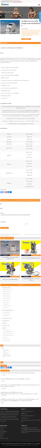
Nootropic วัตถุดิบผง (6, 329)
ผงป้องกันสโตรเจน (6, 302)
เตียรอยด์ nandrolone (6, 293)
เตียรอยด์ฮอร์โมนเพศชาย (7, 289)
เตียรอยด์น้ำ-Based (6, 315)
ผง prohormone (5, 325)
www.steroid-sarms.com (28, 411)
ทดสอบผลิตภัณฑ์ (3, 431)
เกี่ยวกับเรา (29, 445)
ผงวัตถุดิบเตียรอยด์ (5, 287)
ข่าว (3, 357)
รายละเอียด (5, 255)
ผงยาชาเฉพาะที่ (5, 338)
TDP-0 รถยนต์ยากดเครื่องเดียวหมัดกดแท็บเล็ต (31, 258)
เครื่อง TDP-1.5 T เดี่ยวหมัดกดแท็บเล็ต (10, 279)
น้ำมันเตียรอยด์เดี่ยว (6, 312)
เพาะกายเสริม (5, 307)
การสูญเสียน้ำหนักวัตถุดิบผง (7, 333)
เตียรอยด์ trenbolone (6, 295)
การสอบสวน (26, 39)
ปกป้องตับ (4, 337)
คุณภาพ (1, 434)
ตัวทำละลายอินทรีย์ (6, 340)
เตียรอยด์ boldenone (6, 291)
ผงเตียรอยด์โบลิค (5, 300)
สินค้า (7, 445)
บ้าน (4, 445)
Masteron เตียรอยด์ (6, 298)
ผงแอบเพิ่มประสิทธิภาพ (6, 305)
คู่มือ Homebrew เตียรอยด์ (7, 355)
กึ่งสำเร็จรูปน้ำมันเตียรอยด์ (7, 310)
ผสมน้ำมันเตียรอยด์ (6, 313)
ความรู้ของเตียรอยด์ (6, 353)
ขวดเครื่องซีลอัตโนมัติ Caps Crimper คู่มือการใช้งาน (32, 234)
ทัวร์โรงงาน (2, 430)
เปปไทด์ (3, 323)
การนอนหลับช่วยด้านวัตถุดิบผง (8, 331)
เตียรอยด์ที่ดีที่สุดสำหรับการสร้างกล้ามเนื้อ (29, 427)
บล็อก (3, 348)
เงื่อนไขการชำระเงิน (4, 438)
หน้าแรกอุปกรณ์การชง (36, 13)
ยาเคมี (3, 327)
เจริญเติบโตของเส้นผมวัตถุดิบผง (8, 335)
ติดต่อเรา (36, 445)
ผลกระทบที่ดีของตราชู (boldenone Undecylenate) (30, 429)
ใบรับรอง (2, 433)
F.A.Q (1, 436)
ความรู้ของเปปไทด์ (6, 350)
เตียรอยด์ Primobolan (6, 296)
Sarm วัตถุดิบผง (5, 320)
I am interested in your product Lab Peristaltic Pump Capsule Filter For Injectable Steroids (19, 217)
